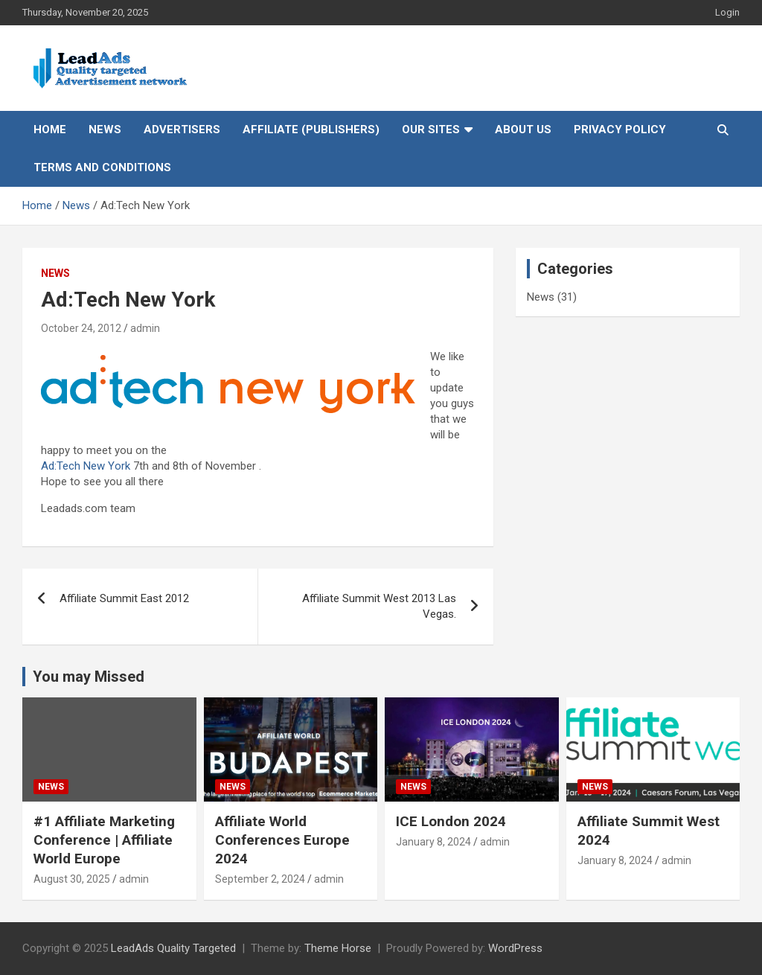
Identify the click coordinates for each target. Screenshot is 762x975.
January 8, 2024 (433, 842)
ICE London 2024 (451, 821)
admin (145, 328)
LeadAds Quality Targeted (173, 948)
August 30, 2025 (71, 879)
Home (49, 129)
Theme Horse (337, 948)
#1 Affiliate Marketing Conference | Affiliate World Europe (104, 839)
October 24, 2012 (81, 328)
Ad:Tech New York (85, 466)
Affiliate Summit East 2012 (124, 598)
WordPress (515, 948)
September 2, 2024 (260, 879)
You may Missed (88, 676)
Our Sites (431, 129)
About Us (523, 129)
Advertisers (182, 129)
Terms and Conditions (102, 167)
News (105, 129)
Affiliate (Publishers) (311, 129)
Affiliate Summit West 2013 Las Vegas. (379, 606)
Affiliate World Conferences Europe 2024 (282, 839)
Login (727, 12)
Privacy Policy (620, 129)
